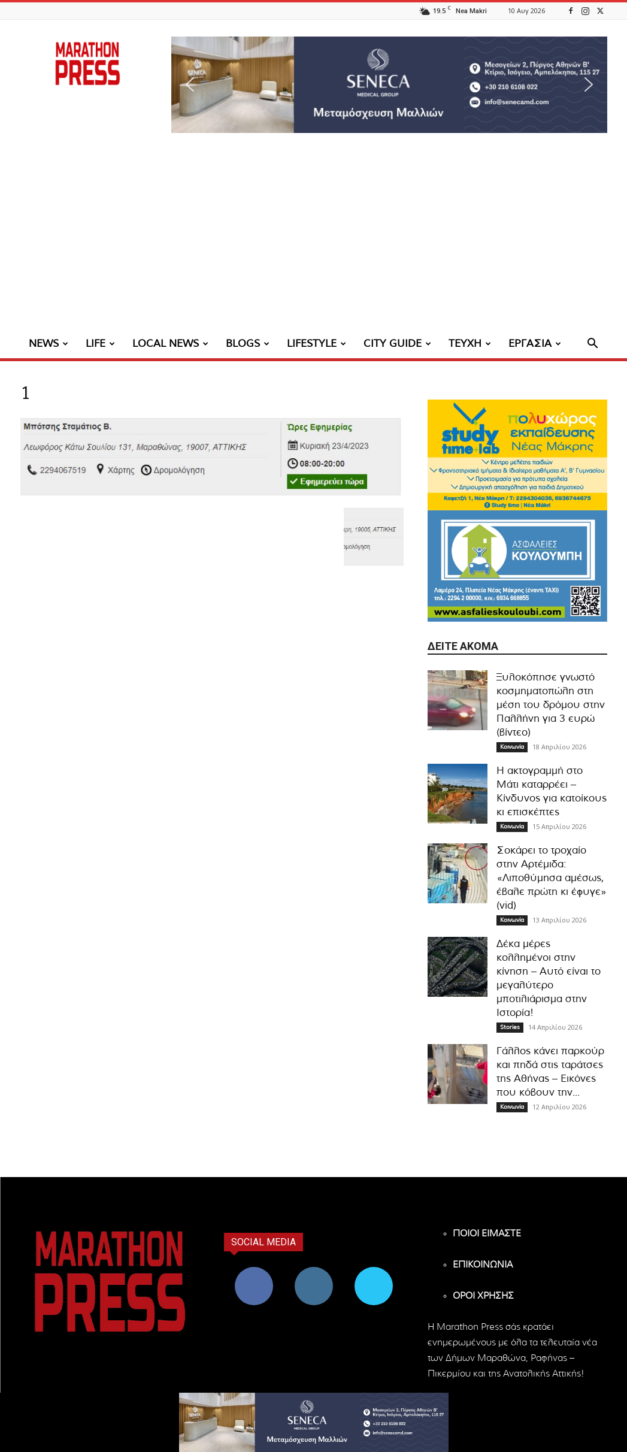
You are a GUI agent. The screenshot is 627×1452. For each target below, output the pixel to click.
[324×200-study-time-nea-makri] (517, 455)
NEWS (48, 343)
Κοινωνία (512, 747)
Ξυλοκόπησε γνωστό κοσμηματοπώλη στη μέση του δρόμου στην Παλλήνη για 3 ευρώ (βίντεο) (550, 704)
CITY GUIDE (397, 343)
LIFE (100, 343)
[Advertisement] (313, 239)
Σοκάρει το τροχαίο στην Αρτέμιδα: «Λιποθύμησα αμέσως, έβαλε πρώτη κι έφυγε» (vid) (551, 877)
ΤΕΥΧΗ (470, 343)
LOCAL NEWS (170, 343)
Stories (510, 1027)
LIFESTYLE (316, 343)
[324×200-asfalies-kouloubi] (517, 565)
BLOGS (247, 343)
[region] (389, 85)
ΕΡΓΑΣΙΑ (534, 343)
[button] (389, 85)
